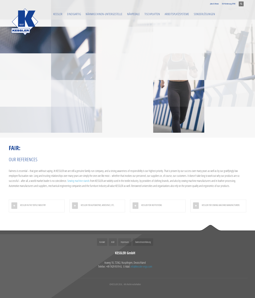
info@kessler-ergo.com (141, 266)
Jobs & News (214, 3)
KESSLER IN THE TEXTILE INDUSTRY (33, 205)
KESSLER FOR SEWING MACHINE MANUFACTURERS (221, 205)
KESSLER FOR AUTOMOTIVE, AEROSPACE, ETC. (97, 205)
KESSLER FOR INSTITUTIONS (151, 205)
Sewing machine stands (78, 181)
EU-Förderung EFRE (228, 3)
